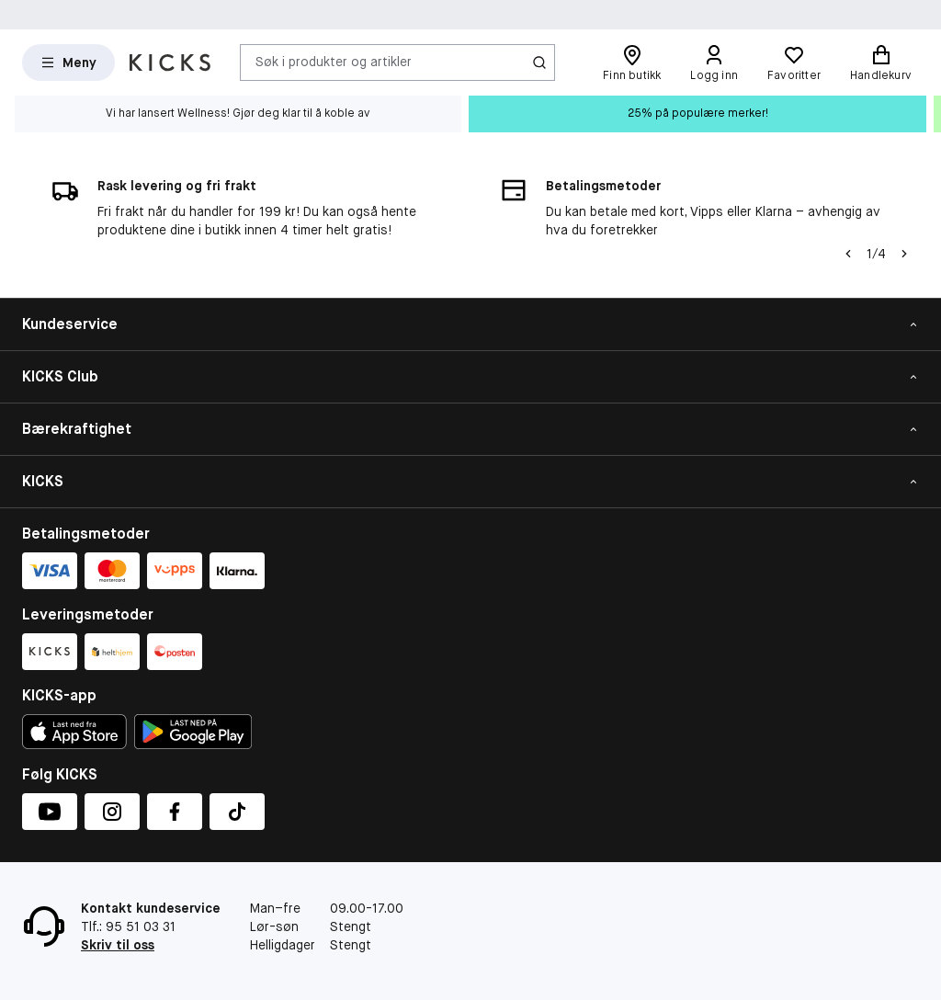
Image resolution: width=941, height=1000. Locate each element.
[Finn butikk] (631, 62)
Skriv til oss (117, 945)
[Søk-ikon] (539, 62)
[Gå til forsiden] (170, 62)
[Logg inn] (714, 62)
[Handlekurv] (881, 62)
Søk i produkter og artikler (333, 61)
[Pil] (904, 253)
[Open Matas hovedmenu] (68, 62)
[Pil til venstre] (848, 253)
